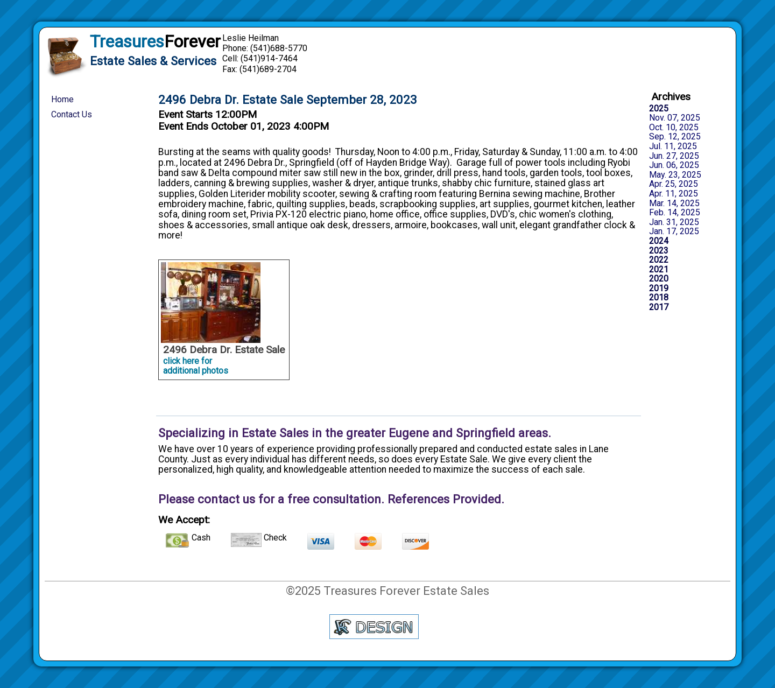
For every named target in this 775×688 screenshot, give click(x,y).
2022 (658, 260)
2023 (658, 251)
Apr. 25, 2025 (673, 184)
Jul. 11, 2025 (673, 146)
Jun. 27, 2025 (674, 156)
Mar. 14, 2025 (674, 203)
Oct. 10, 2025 (674, 127)
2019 (658, 288)
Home (62, 99)
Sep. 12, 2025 (675, 137)
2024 (658, 241)
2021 (658, 270)
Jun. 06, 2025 (674, 165)
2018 (658, 298)
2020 (658, 279)
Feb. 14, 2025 (674, 212)
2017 (658, 307)
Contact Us (71, 114)
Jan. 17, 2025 (674, 231)
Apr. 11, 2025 (673, 194)
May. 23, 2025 (675, 175)
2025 (658, 109)
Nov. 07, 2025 (674, 118)
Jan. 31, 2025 (674, 222)
